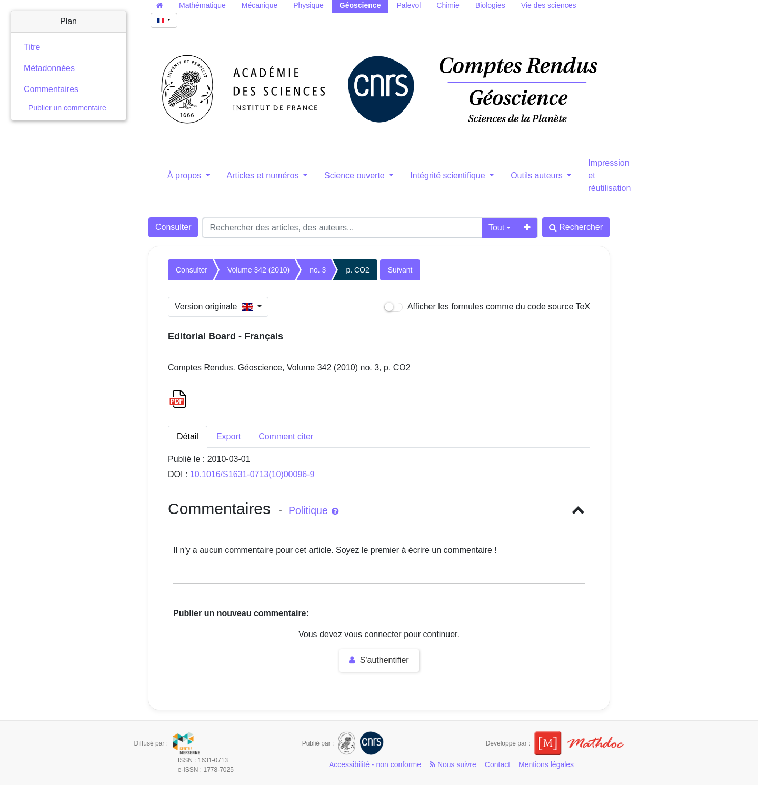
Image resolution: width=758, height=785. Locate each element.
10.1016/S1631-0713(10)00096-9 (252, 474)
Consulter (173, 227)
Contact (497, 764)
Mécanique (260, 5)
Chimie (448, 5)
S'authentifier (378, 660)
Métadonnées (49, 68)
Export (228, 436)
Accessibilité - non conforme (375, 764)
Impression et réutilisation (609, 175)
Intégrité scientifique (448, 175)
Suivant (400, 270)
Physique (308, 5)
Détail (187, 436)
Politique (313, 510)
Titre (32, 47)
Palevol (408, 5)
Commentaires (51, 89)
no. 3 (318, 270)
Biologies (490, 5)
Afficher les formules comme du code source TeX (487, 307)
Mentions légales (546, 764)
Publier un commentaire (67, 108)
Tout (496, 227)
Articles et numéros (264, 175)
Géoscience (360, 5)
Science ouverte (355, 175)
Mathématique (202, 5)
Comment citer (285, 436)
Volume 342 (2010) (258, 270)
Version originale (215, 306)
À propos (185, 175)
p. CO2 (357, 270)
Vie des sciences (548, 5)
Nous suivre (453, 764)
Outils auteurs (538, 175)
